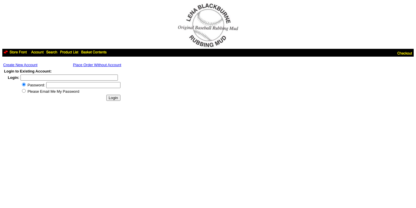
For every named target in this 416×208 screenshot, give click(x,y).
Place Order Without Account (97, 65)
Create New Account (20, 65)
